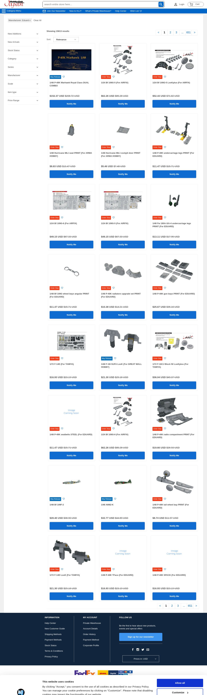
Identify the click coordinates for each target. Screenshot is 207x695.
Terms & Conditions (54, 651)
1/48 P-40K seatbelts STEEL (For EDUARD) (71, 434)
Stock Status (50, 645)
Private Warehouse (92, 623)
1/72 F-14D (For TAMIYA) (62, 364)
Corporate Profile (91, 645)
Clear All (37, 20)
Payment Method (91, 640)
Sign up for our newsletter (141, 637)
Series (11, 67)
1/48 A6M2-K (107, 504)
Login (181, 4)
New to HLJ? (75, 11)
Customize (180, 677)
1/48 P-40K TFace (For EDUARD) (117, 575)
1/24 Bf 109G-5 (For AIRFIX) (114, 82)
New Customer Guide (55, 628)
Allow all (180, 668)
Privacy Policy (51, 656)
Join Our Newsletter (56, 11)
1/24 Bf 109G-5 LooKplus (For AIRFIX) (171, 82)
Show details (49, 688)
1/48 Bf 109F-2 (57, 504)
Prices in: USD (141, 659)
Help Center (120, 11)
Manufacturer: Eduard (20, 20)
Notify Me (71, 104)
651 (188, 32)
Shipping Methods (53, 634)
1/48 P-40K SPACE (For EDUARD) (169, 575)
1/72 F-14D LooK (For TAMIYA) (65, 575)
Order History (89, 634)
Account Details (90, 628)
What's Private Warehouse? (98, 11)
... (182, 32)
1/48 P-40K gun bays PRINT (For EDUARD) (174, 293)
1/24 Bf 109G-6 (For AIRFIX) (63, 223)
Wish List (136, 11)
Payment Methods (53, 640)
